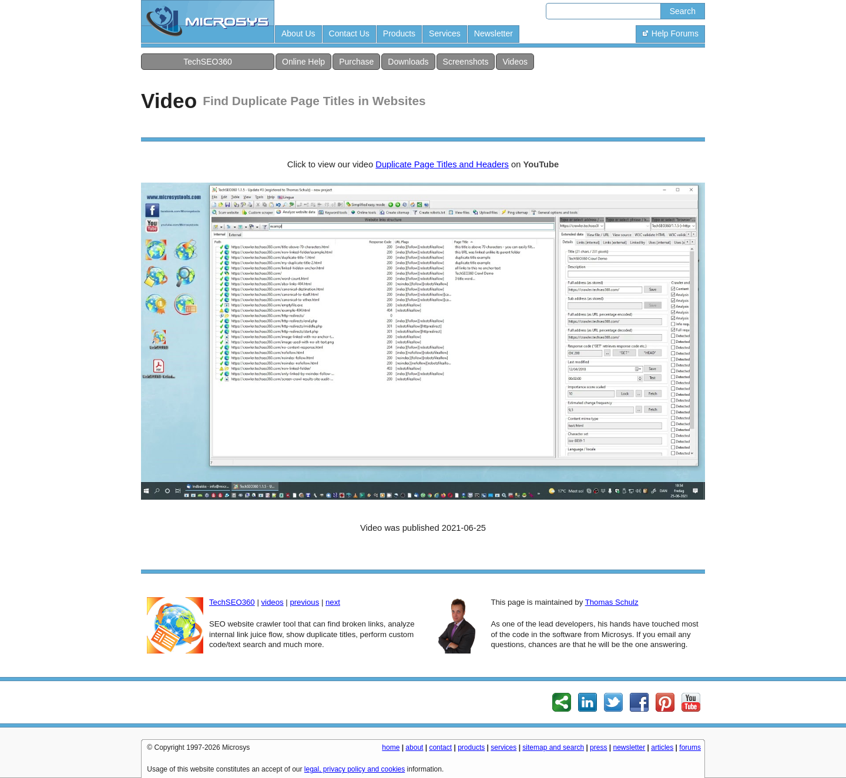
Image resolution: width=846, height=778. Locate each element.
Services (445, 33)
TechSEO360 (207, 61)
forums (690, 747)
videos (272, 602)
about (414, 747)
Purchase (356, 61)
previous (304, 602)
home (391, 747)
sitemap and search (553, 747)
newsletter (629, 747)
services (503, 747)
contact (440, 747)
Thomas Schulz (612, 602)
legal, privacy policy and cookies (354, 769)
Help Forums (670, 33)
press (598, 747)
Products (399, 33)
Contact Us (349, 33)
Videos (515, 61)
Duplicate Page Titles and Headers (442, 164)
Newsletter (493, 33)
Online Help (303, 61)
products (471, 747)
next (332, 602)
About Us (298, 33)
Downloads (408, 61)
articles (662, 747)
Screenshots (466, 61)
